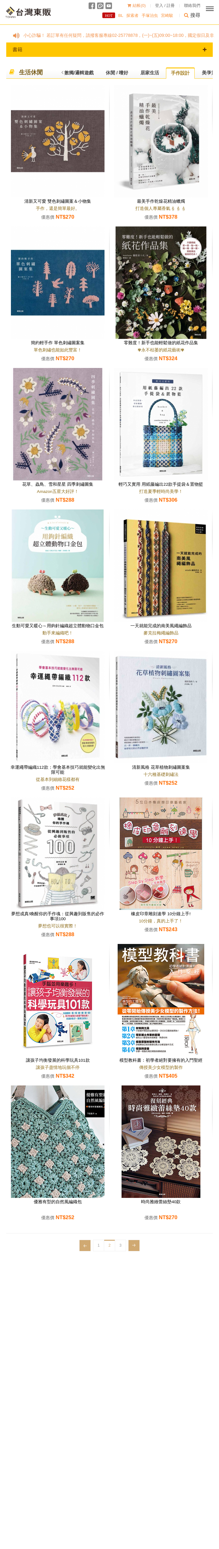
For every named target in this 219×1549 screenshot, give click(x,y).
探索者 (132, 15)
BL (120, 15)
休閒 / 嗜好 (117, 72)
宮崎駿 (167, 15)
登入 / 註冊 (165, 5)
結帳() (136, 5)
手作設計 (180, 73)
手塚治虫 (150, 15)
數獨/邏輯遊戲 (79, 72)
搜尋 (192, 15)
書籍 (109, 49)
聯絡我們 (192, 5)
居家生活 (149, 72)
